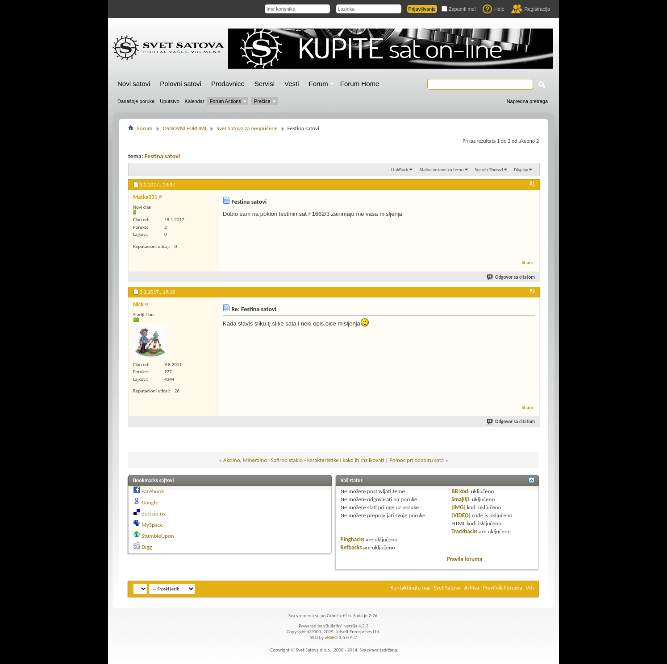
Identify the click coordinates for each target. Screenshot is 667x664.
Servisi (264, 83)
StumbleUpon (158, 535)
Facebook (153, 491)
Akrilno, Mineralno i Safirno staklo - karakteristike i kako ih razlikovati (303, 460)
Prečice (262, 101)
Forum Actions (225, 101)
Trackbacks (464, 531)
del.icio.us (153, 513)
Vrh (530, 587)
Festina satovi (162, 156)
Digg (147, 547)
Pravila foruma (464, 559)
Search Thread (489, 170)
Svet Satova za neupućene (247, 128)
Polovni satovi (180, 83)
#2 (532, 291)
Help (493, 8)
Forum (318, 83)
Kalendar (194, 101)
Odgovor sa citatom (511, 277)
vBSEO (331, 637)
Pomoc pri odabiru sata (416, 460)
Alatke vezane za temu (441, 170)
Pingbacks (352, 539)
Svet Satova (447, 587)
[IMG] (458, 507)
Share (527, 262)
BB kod (459, 491)
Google (150, 502)
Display (521, 170)
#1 (532, 184)
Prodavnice (228, 83)
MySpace (152, 524)
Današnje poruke (135, 101)
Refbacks (351, 547)
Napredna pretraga (527, 101)
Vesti (291, 83)
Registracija (530, 8)
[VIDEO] (461, 515)
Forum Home (359, 83)
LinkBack (400, 170)
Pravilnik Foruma (502, 587)
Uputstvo (169, 101)
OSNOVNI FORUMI (184, 128)
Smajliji (460, 499)
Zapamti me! (459, 9)
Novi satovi (133, 83)
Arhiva (471, 587)
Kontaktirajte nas (410, 587)
